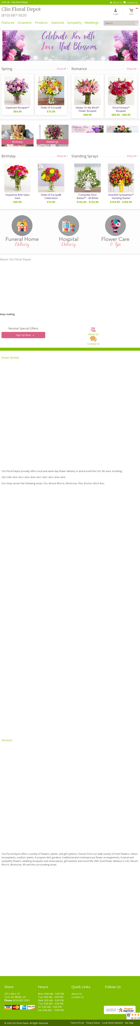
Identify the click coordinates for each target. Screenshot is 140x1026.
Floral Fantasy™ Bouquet (121, 109)
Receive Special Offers (23, 328)
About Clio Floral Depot (15, 259)
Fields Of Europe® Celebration (51, 196)
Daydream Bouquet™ (17, 107)
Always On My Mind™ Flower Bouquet (87, 109)
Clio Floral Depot (21, 9)
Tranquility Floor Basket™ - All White (87, 196)
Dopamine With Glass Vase (18, 196)
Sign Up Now (23, 335)
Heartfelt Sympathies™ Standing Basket (121, 196)
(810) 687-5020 (14, 15)
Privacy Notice (93, 1022)
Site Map (129, 1022)
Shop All (63, 68)
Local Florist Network (112, 1022)
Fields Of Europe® (51, 107)
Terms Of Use (77, 1022)
